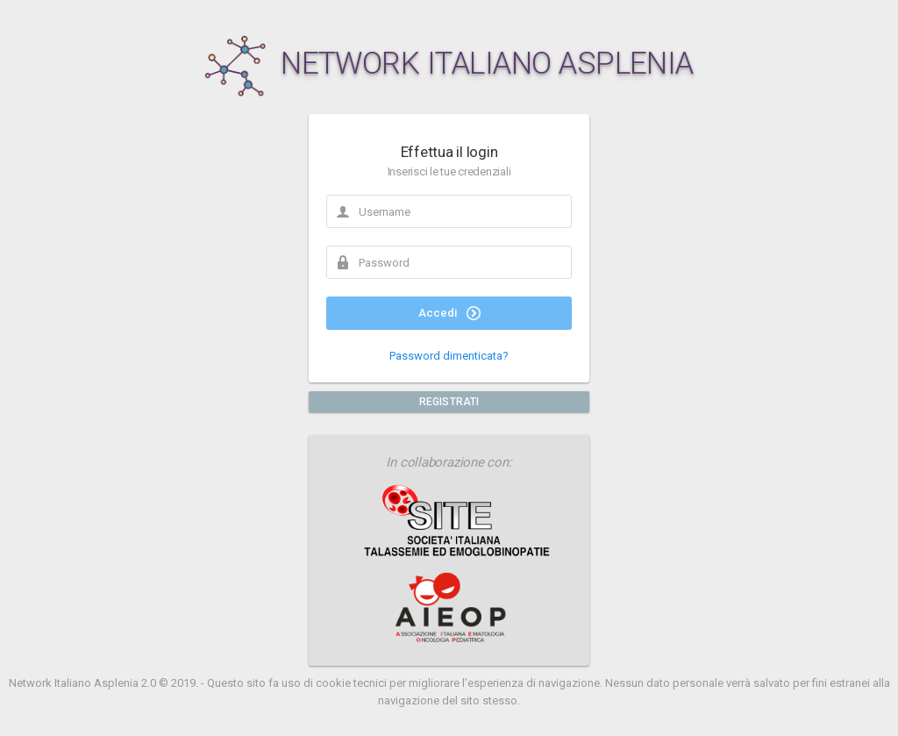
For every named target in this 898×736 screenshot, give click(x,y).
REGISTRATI (449, 402)
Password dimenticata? (449, 355)
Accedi (449, 313)
